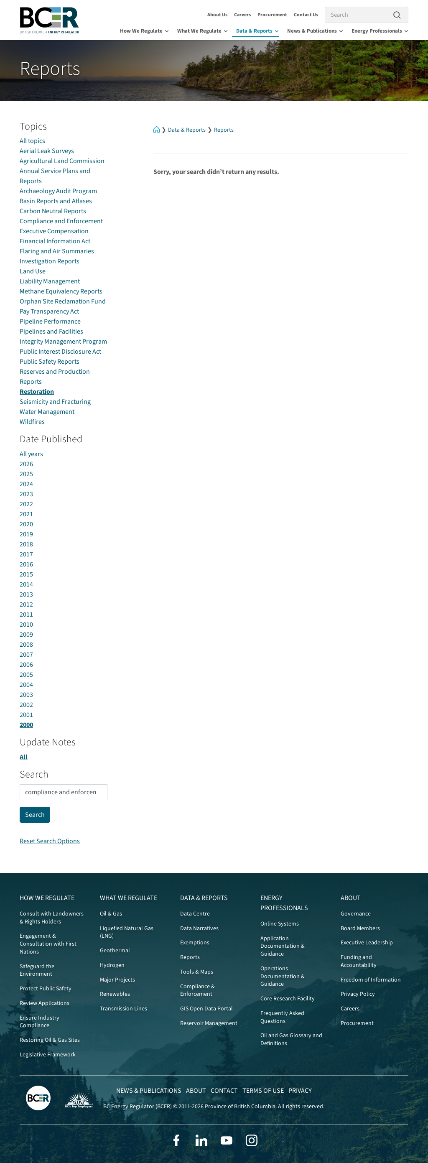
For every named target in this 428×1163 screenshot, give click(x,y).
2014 (26, 584)
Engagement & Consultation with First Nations (48, 944)
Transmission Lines (123, 1009)
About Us (217, 14)
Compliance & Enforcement (197, 990)
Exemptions (194, 943)
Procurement (272, 14)
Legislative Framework (48, 1055)
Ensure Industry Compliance (39, 1022)
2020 (26, 524)
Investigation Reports (49, 261)
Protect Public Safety (45, 988)
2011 (26, 614)
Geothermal (115, 950)
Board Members (360, 928)
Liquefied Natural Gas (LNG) (126, 932)
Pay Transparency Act (49, 311)
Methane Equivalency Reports (61, 291)
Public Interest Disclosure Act (60, 351)
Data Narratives (199, 928)
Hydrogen (112, 965)
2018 (26, 544)
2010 (26, 624)
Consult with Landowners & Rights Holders (52, 918)
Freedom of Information (371, 980)
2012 (26, 604)
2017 (26, 554)
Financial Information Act (55, 241)
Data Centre (195, 914)
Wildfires (32, 421)
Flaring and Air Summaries (57, 251)
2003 (26, 694)
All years (31, 454)
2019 (26, 534)
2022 (26, 504)
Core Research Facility (287, 999)
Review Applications (44, 1003)
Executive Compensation (54, 231)
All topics (32, 140)
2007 (26, 654)
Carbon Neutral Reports (53, 211)
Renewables (115, 994)
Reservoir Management (208, 1023)
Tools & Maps (196, 972)
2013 (26, 594)
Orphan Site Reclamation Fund (63, 301)
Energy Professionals (380, 31)
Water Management (47, 411)
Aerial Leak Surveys (47, 151)
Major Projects (117, 980)
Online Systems (279, 924)
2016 (26, 564)
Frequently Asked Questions (282, 1017)
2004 (26, 684)
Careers (242, 14)
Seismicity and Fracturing (55, 401)
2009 (26, 634)
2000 (26, 724)
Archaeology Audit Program (58, 191)
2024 (26, 484)
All (24, 757)
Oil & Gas (111, 914)
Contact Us (306, 14)
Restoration (37, 391)
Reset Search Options (50, 841)
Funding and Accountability (359, 961)
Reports (224, 130)
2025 (26, 474)
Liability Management (50, 281)
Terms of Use (263, 1090)
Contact (224, 1090)
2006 (26, 664)
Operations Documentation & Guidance (282, 976)
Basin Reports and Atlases (56, 201)
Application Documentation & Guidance (282, 946)
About (351, 898)
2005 (26, 674)
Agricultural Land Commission (62, 161)
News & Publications (315, 31)
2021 (26, 514)
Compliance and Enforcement (61, 221)
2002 (26, 704)
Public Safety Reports (49, 361)
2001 (26, 714)
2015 (26, 574)
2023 (26, 494)
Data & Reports (257, 31)
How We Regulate (144, 31)
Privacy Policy (358, 994)
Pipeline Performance (50, 321)
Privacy (300, 1090)
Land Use (33, 271)
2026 (26, 464)
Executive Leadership (367, 943)
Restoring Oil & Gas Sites (50, 1040)
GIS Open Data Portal (206, 1009)
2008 (26, 644)
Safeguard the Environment (37, 970)
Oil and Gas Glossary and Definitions (291, 1039)
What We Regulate (202, 31)
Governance (356, 914)
